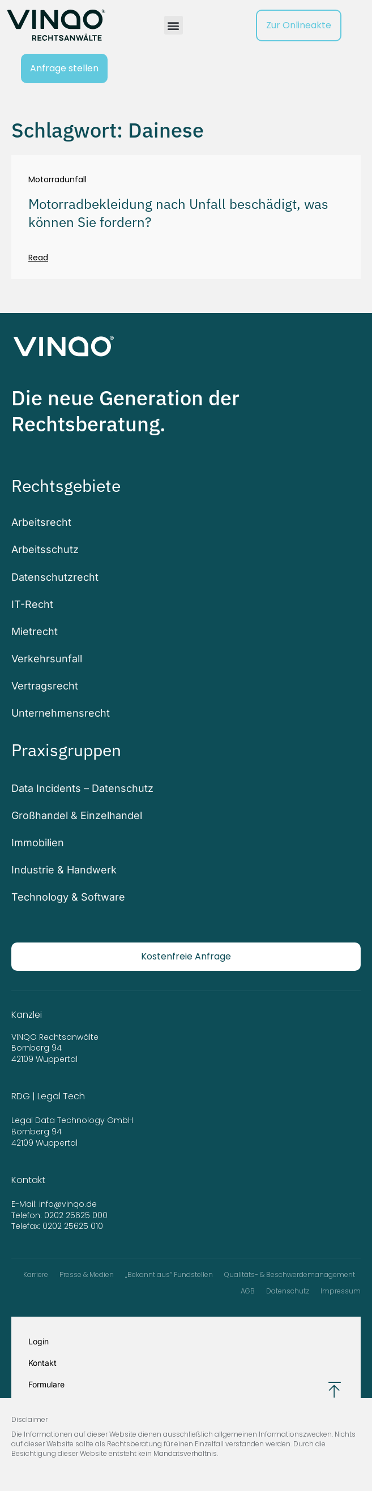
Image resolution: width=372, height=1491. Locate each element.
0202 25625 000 (76, 1215)
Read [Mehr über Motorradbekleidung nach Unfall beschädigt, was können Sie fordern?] (38, 257)
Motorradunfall (57, 180)
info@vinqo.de (69, 1204)
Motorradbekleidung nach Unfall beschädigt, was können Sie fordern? (178, 212)
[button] (173, 25)
